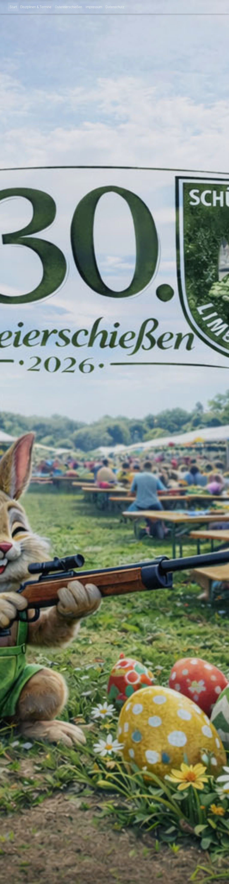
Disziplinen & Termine (35, 7)
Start (13, 7)
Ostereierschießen (68, 7)
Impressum (93, 7)
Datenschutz (115, 7)
